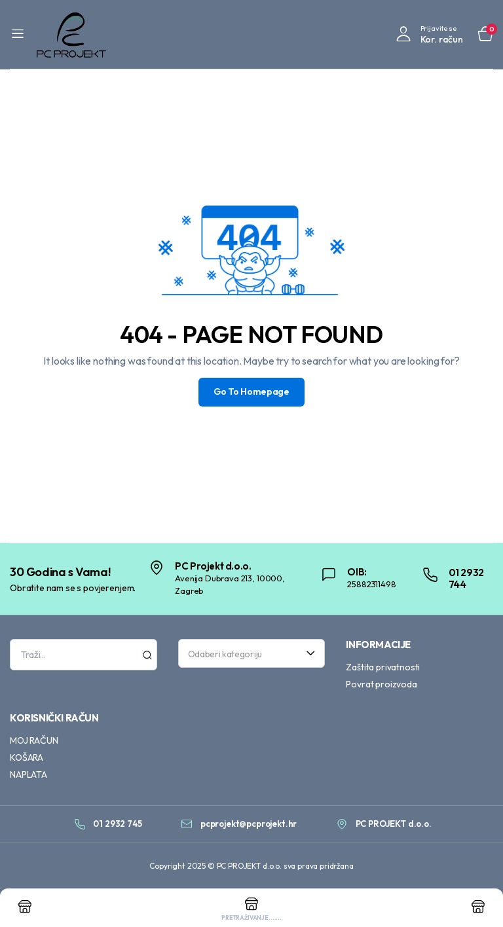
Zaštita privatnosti (383, 667)
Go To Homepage (251, 392)
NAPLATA (28, 774)
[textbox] (247, 653)
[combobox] (252, 653)
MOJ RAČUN (34, 740)
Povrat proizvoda (381, 684)
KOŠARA (26, 757)
